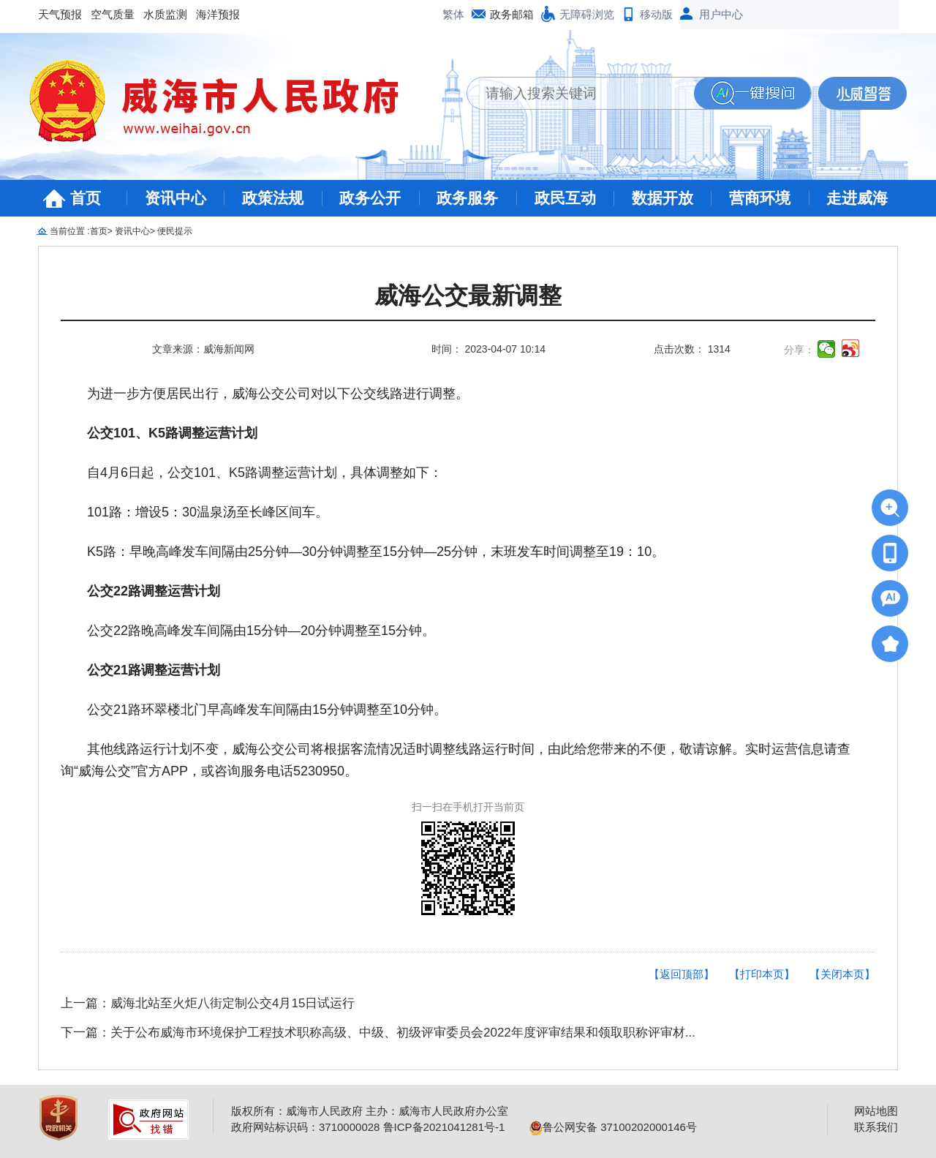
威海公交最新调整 (468, 296)
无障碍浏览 (586, 14)
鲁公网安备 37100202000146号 (613, 1127)
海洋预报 (218, 14)
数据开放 (662, 197)
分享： (799, 350)
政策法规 (272, 197)
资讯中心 (175, 197)
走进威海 (857, 197)
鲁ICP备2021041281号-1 (444, 1127)
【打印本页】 (762, 974)
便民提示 (174, 231)
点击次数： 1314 (692, 349)
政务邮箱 (512, 14)
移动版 (656, 14)
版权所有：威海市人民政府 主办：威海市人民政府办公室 (369, 1111)
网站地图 (876, 1111)
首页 (85, 197)
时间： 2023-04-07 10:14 (488, 349)
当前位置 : (70, 231)
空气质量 (113, 14)
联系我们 (876, 1127)
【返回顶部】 (681, 974)
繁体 (453, 14)
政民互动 (565, 197)
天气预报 (60, 14)
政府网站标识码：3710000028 (305, 1127)
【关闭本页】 (842, 974)
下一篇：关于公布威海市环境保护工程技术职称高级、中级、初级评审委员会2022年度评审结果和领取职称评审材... (378, 1032)
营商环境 (759, 197)
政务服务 (467, 197)
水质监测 (165, 14)
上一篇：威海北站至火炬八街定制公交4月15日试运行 (208, 1003)
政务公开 (370, 197)
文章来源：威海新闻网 (203, 349)
